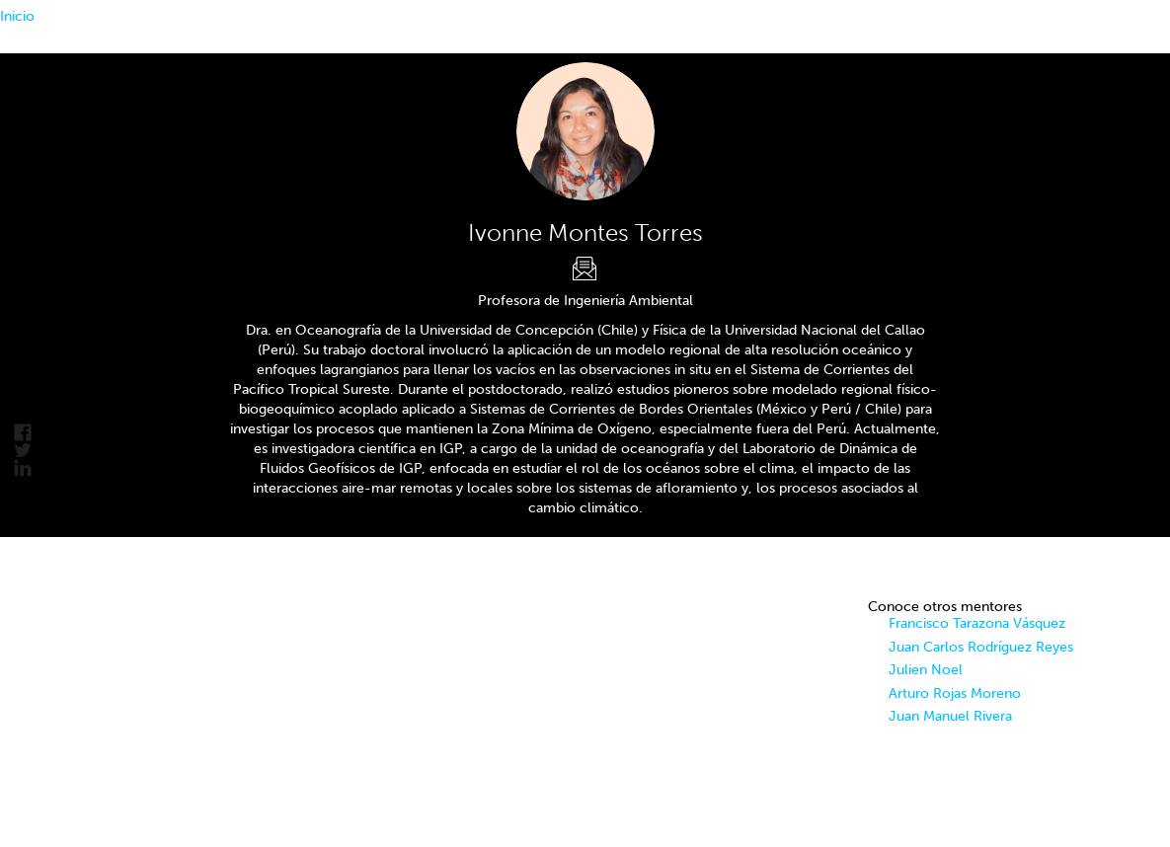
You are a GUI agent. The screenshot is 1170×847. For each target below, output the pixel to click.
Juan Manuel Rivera (950, 716)
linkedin (23, 468)
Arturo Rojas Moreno (955, 693)
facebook (23, 432)
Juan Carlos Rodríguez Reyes (981, 647)
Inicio (17, 16)
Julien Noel (926, 669)
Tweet (23, 450)
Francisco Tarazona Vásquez (977, 623)
